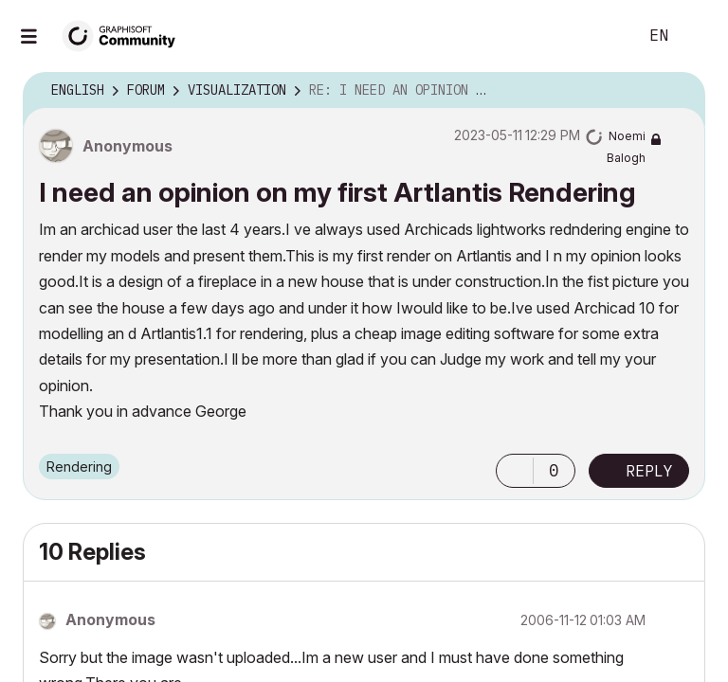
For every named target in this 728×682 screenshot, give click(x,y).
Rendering (79, 456)
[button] (515, 461)
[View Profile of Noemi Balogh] (649, 141)
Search (602, 36)
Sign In (698, 36)
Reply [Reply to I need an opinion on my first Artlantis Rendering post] (649, 461)
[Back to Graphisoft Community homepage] (125, 35)
